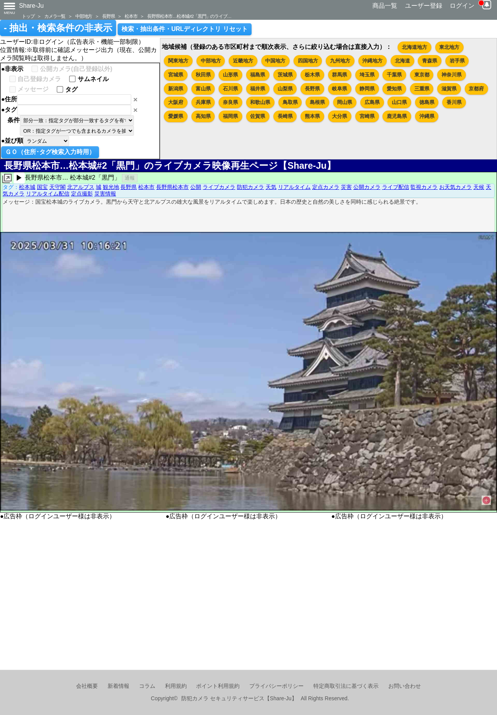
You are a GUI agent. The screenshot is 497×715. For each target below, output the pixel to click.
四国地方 (308, 61)
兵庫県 (203, 102)
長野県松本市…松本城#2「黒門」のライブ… (189, 16)
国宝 (42, 187)
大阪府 (175, 102)
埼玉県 (367, 75)
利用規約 (176, 686)
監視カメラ (424, 187)
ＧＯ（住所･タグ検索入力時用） (50, 152)
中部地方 (83, 16)
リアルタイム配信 (48, 193)
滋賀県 (449, 89)
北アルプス (80, 187)
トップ (28, 16)
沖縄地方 (372, 61)
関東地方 (178, 61)
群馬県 (339, 75)
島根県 (317, 102)
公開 (195, 187)
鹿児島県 (397, 116)
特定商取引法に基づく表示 (346, 686)
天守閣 (57, 187)
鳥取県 (290, 102)
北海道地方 (414, 47)
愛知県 (394, 89)
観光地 (111, 187)
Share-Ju (31, 5)
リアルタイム (294, 187)
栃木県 (312, 75)
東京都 (421, 75)
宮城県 (175, 75)
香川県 (454, 102)
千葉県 (394, 75)
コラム (147, 686)
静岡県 (367, 89)
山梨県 (285, 89)
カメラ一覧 (54, 16)
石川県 (230, 89)
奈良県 (230, 102)
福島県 (257, 75)
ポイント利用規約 (218, 686)
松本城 (27, 187)
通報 (130, 178)
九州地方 (340, 61)
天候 (478, 187)
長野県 (108, 16)
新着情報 (118, 686)
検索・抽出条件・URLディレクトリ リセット (185, 29)
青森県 (429, 61)
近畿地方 (243, 61)
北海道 (402, 61)
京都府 (476, 89)
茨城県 (285, 75)
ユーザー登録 (423, 5)
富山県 (203, 89)
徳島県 (426, 102)
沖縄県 (426, 116)
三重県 (421, 89)
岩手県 (457, 61)
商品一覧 (384, 5)
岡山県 (344, 102)
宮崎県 (367, 116)
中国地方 (275, 61)
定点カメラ (325, 187)
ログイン (462, 5)
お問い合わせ (404, 686)
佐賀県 (257, 116)
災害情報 (105, 193)
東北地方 (449, 47)
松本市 (131, 16)
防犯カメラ (250, 187)
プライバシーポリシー (276, 686)
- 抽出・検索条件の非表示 (58, 28)
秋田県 (203, 75)
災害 (346, 187)
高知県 (203, 116)
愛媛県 (175, 116)
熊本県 (312, 116)
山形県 (230, 75)
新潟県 (175, 89)
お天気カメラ (455, 187)
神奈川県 (451, 75)
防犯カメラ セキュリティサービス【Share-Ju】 (239, 698)
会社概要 (87, 686)
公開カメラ (367, 187)
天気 (271, 187)
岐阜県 (339, 89)
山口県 (399, 102)
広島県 (372, 102)
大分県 (339, 116)
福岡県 (230, 116)
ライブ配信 (395, 187)
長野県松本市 (172, 187)
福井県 (257, 89)
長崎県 (285, 116)
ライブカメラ (219, 187)
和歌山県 (260, 102)
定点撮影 (82, 193)
